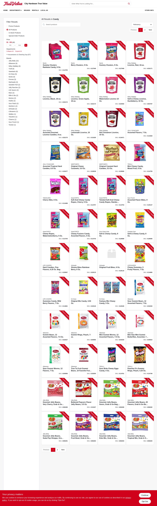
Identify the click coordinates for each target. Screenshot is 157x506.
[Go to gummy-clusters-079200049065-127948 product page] (111, 57)
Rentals (35, 10)
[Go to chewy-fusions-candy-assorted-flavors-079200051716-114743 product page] (83, 226)
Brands (27, 10)
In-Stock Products (15, 32)
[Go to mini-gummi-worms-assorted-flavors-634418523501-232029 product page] (111, 327)
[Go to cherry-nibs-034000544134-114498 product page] (55, 192)
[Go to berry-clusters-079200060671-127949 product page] (83, 57)
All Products (13, 29)
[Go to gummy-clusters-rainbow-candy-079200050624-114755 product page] (55, 57)
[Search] (129, 3)
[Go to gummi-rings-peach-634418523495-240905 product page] (83, 327)
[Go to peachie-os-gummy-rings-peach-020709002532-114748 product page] (140, 360)
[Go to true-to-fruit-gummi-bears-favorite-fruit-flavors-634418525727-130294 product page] (83, 360)
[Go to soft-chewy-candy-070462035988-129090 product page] (140, 226)
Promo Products (14, 26)
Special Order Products (17, 35)
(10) (14, 61)
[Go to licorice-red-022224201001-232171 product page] (140, 57)
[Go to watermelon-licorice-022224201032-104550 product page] (111, 91)
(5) (13, 74)
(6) (11, 69)
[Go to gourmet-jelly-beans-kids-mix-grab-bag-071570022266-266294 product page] (111, 428)
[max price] (19, 45)
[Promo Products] (7, 26)
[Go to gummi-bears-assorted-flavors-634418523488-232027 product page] (55, 327)
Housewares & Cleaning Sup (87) (19, 54)
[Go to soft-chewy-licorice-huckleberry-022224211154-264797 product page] (140, 91)
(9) (13, 63)
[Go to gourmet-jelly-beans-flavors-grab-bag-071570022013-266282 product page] (140, 394)
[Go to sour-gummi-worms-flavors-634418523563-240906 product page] (55, 360)
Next (150, 30)
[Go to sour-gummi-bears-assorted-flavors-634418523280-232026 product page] (140, 293)
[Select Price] (25, 45)
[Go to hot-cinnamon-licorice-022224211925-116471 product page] (111, 124)
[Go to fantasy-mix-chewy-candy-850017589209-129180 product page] (111, 293)
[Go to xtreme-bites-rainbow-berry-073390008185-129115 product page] (83, 259)
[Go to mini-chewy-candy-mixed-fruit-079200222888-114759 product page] (140, 158)
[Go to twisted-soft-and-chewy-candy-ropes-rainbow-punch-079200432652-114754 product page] (111, 192)
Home (5, 10)
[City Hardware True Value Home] (13, 4)
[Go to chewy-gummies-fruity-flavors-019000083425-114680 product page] (140, 259)
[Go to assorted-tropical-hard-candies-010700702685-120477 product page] (55, 158)
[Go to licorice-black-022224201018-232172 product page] (55, 91)
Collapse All (10, 51)
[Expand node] (7, 54)
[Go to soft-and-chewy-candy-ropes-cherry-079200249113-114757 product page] (83, 192)
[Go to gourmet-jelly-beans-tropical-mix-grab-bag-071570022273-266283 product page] (140, 428)
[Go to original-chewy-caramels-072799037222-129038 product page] (83, 158)
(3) (12, 79)
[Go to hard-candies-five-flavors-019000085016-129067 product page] (55, 259)
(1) (13, 111)
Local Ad (44, 10)
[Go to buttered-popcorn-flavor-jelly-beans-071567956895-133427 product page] (83, 394)
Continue (144, 495)
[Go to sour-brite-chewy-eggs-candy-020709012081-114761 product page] (111, 360)
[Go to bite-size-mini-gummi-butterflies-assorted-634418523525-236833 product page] (140, 327)
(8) (14, 66)
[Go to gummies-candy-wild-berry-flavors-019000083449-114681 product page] (55, 293)
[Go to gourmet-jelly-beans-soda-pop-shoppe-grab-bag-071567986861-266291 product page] (55, 428)
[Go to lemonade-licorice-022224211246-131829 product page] (83, 124)
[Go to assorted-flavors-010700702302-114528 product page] (140, 124)
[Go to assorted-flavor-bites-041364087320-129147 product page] (140, 192)
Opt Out (145, 501)
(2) (14, 85)
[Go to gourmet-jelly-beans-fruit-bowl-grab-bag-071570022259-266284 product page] (83, 428)
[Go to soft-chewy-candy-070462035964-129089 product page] (111, 226)
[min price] (10, 45)
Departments (15, 10)
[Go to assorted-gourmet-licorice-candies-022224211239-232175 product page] (55, 124)
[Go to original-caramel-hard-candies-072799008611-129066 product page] (111, 158)
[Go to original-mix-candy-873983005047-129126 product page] (83, 293)
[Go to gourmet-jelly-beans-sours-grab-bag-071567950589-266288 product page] (111, 394)
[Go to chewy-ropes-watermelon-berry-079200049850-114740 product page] (55, 226)
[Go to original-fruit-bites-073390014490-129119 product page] (111, 259)
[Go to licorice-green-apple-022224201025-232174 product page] (83, 91)
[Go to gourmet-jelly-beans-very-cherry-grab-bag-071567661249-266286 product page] (55, 394)
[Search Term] (100, 4)
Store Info (149, 10)
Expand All (18, 51)
